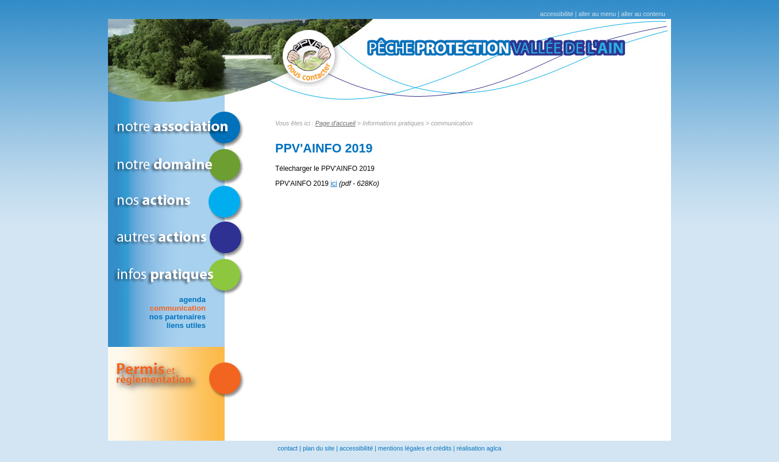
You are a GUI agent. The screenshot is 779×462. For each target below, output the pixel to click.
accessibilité (556, 13)
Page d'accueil (335, 123)
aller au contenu (643, 13)
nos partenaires (177, 316)
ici (333, 184)
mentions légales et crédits (415, 448)
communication (178, 308)
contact (287, 448)
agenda (192, 299)
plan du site (318, 448)
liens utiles (186, 325)
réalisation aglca (479, 448)
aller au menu (597, 13)
